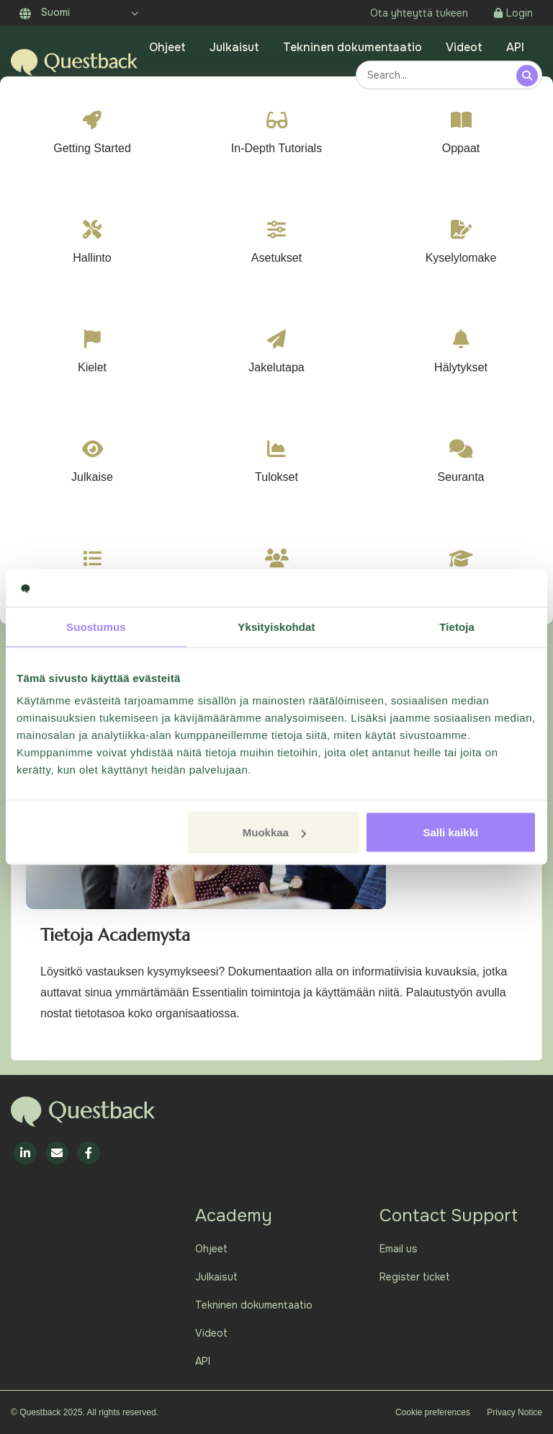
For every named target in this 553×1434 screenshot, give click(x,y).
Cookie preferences (432, 1412)
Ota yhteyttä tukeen (419, 12)
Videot (464, 47)
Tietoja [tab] (457, 626)
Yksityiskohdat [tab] (276, 626)
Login (513, 12)
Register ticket (414, 1276)
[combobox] (438, 75)
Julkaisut (234, 47)
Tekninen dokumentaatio (352, 47)
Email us (398, 1248)
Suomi (44, 12)
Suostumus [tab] (96, 626)
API (515, 47)
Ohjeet (167, 47)
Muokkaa (274, 832)
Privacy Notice (514, 1412)
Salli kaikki (451, 832)
